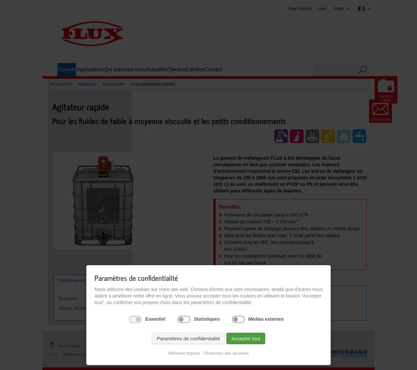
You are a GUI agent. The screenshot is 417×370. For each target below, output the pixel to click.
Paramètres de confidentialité (188, 338)
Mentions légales (184, 353)
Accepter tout (245, 338)
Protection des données (226, 353)
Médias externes (266, 319)
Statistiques (207, 319)
